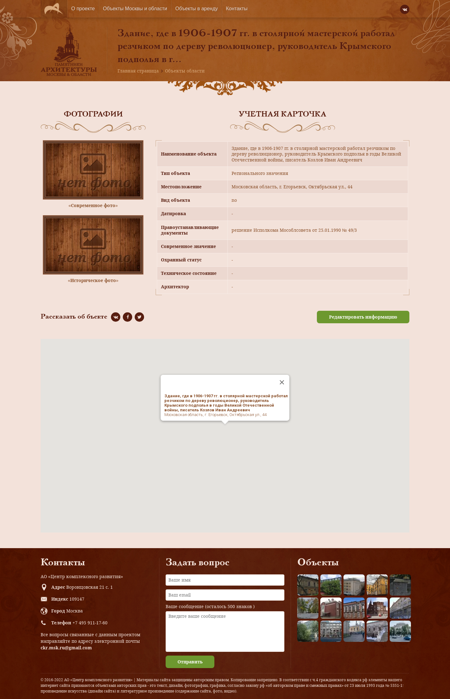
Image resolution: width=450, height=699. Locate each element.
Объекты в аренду (196, 8)
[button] (225, 430)
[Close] (281, 382)
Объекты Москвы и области (135, 8)
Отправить (190, 662)
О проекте (83, 8)
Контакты (237, 8)
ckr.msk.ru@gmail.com (66, 648)
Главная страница (138, 71)
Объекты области (185, 71)
